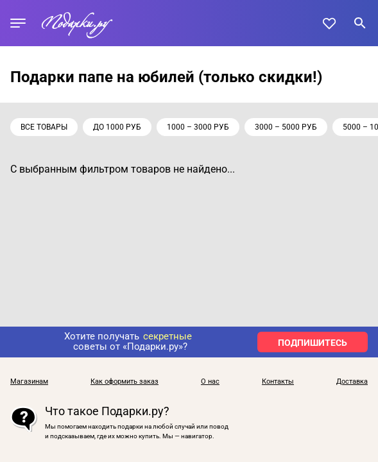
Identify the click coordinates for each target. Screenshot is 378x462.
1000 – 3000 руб (198, 127)
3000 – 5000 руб (286, 127)
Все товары (44, 127)
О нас (210, 382)
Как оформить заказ (124, 382)
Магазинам (29, 382)
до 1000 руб (117, 127)
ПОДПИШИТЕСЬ (312, 343)
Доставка (352, 382)
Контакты (278, 382)
